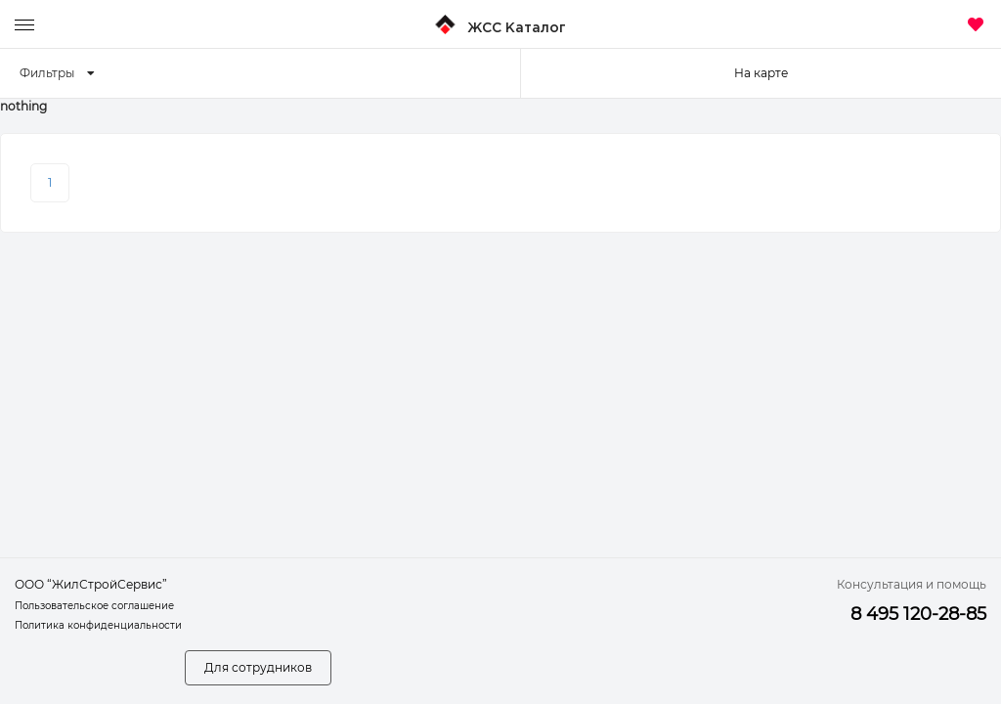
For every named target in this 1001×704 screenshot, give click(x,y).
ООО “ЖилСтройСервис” (91, 584)
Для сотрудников (258, 667)
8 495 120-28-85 (918, 614)
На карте (761, 73)
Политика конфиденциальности (98, 625)
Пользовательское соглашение (94, 605)
